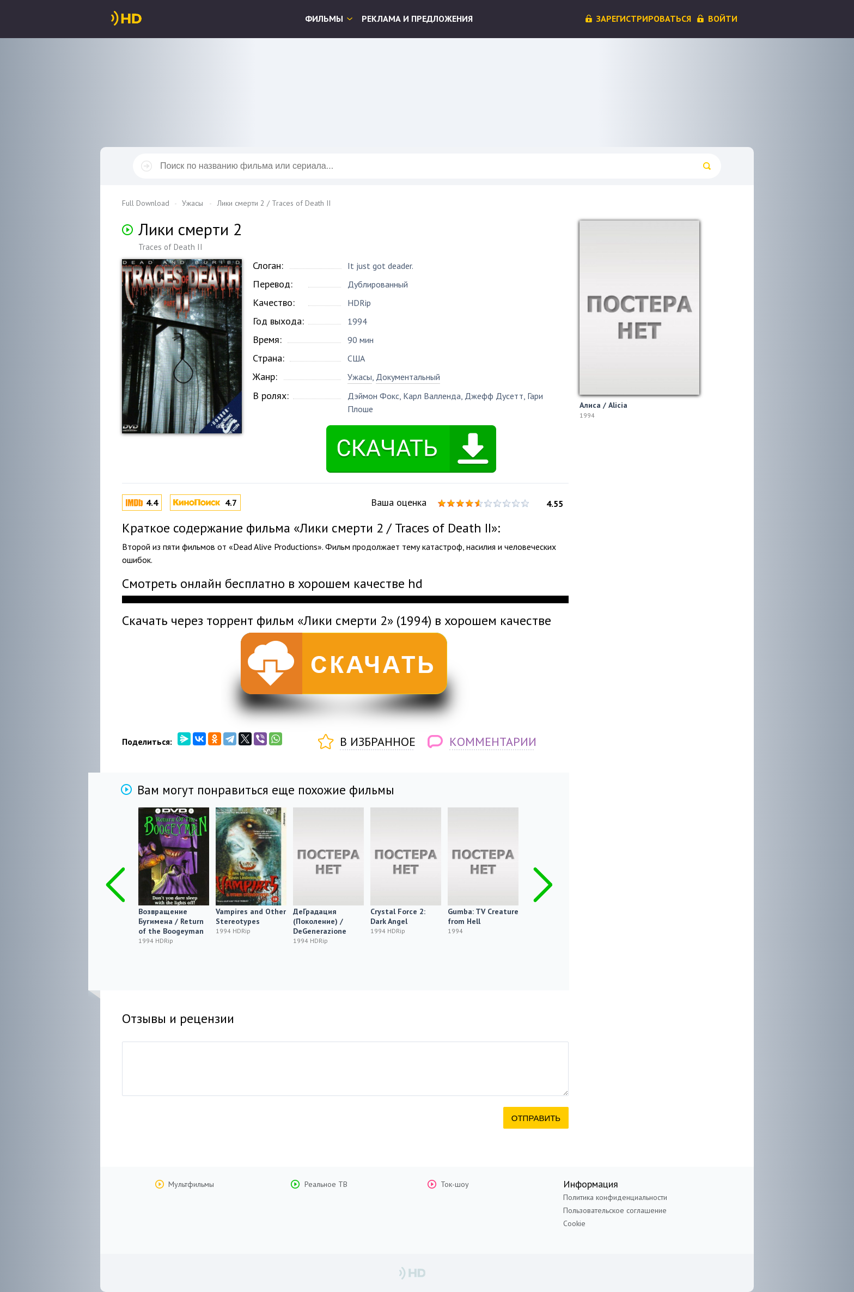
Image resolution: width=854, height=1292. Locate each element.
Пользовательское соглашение (615, 1210)
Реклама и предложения (417, 18)
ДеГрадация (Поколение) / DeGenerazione (319, 921)
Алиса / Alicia (603, 405)
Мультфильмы (191, 1184)
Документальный (408, 376)
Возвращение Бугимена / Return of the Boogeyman (171, 921)
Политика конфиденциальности (615, 1197)
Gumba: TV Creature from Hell (483, 916)
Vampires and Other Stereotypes (251, 916)
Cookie (574, 1223)
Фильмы (324, 18)
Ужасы (359, 376)
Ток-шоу (455, 1184)
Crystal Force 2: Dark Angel (397, 916)
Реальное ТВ (325, 1184)
